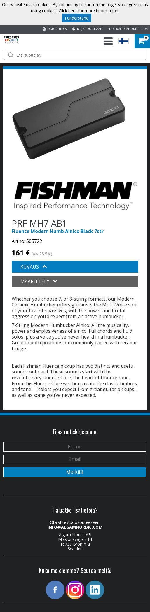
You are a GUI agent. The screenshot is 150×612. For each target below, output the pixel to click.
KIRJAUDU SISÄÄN (87, 29)
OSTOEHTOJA (55, 29)
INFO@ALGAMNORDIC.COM (128, 29)
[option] (69, 119)
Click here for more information (88, 10)
